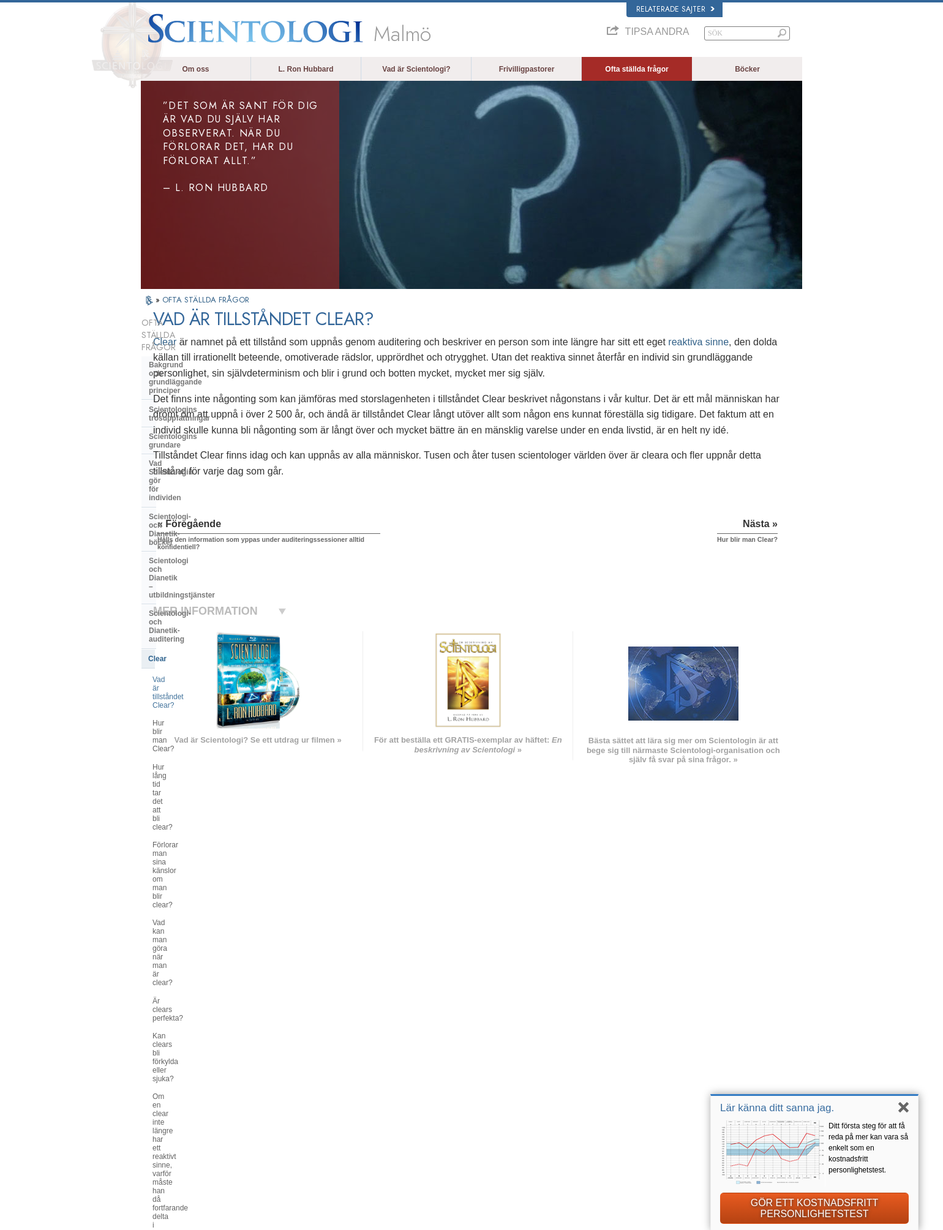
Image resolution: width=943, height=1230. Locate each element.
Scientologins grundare (190, 386)
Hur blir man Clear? (184, 535)
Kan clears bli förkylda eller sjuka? (207, 643)
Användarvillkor (709, 1217)
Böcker (747, 69)
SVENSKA (299, 1044)
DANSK (158, 1044)
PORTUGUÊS (304, 1104)
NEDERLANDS (170, 1118)
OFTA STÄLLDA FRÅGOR (205, 300)
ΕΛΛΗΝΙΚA (300, 1080)
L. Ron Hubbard (306, 69)
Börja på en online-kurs (655, 1070)
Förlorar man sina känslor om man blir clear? (208, 576)
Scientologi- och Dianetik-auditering (194, 473)
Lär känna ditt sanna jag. (777, 1108)
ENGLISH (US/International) (189, 1021)
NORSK (295, 1033)
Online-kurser (463, 1083)
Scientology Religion (651, 1047)
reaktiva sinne (340, 357)
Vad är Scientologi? (416, 69)
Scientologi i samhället (188, 902)
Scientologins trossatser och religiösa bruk (506, 1023)
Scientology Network (651, 1035)
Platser (453, 1118)
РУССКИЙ (163, 1094)
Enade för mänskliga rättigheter (668, 1142)
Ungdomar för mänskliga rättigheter (673, 1153)
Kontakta (456, 1106)
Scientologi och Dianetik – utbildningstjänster (194, 446)
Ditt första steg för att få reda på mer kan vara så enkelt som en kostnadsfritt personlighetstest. (868, 1148)
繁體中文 (160, 1106)
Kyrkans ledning (177, 819)
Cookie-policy (660, 1217)
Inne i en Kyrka (175, 736)
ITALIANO (298, 1092)
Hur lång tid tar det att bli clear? (203, 554)
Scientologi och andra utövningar (207, 782)
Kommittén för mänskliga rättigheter (674, 1165)
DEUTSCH (163, 1130)
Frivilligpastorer (527, 69)
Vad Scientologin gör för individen (208, 404)
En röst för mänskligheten (481, 1035)
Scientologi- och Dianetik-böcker (206, 423)
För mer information (472, 1094)
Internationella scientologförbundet (672, 1094)
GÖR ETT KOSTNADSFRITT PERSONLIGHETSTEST (815, 1208)
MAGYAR (297, 1021)
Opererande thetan (181, 699)
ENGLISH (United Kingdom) (189, 1033)
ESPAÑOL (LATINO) (313, 1056)
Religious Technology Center (199, 837)
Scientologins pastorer (188, 717)
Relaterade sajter (675, 9)
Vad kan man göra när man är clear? (201, 602)
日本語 (157, 1083)
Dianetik (633, 1023)
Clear (299, 342)
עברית (158, 1069)
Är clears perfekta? (183, 625)
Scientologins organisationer (199, 801)
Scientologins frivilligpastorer (663, 1083)
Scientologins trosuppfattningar (204, 368)
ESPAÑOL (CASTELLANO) (324, 1068)
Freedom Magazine (650, 1106)
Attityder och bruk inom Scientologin (190, 759)
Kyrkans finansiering (185, 883)
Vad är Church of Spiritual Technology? (194, 860)
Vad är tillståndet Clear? (191, 518)
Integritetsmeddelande (601, 1217)
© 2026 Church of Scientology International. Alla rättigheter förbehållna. (247, 1217)
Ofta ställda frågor (636, 69)
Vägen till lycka (643, 1118)
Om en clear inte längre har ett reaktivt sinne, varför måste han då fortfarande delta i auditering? (208, 669)
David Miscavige (645, 1059)
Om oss (195, 69)
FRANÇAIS (164, 1056)
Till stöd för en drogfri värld (661, 1130)
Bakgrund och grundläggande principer (201, 344)
